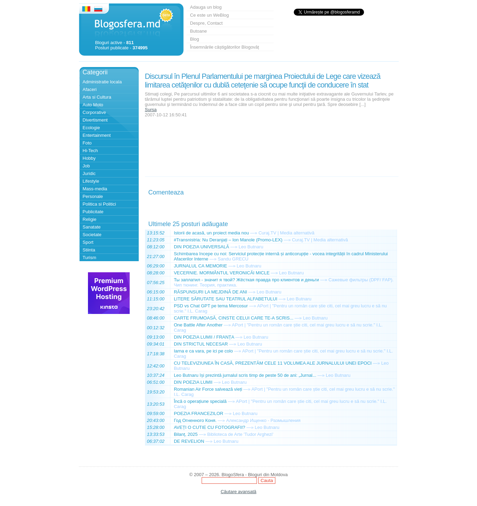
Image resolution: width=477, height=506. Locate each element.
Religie (90, 219)
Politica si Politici (99, 204)
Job (86, 165)
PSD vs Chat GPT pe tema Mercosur (211, 305)
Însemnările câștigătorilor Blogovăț (224, 47)
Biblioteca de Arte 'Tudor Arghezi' (240, 434)
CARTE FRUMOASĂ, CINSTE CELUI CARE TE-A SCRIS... (233, 318)
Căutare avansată (239, 491)
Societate (92, 234)
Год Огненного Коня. (195, 420)
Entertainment (97, 135)
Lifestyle (91, 181)
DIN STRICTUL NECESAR (201, 344)
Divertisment (95, 120)
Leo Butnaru (251, 246)
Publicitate (93, 211)
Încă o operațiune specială (200, 401)
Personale (93, 196)
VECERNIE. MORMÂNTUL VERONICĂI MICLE (221, 272)
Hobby (89, 158)
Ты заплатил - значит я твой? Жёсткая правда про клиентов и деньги (246, 279)
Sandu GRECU (233, 259)
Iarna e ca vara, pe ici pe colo (203, 351)
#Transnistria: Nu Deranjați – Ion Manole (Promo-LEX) (228, 239)
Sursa (151, 109)
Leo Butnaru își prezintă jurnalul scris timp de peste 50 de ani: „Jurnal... (245, 375)
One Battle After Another (198, 324)
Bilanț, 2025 (186, 434)
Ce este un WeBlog (209, 15)
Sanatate (92, 227)
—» (253, 232)
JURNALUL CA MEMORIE (200, 265)
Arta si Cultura (97, 97)
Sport (88, 242)
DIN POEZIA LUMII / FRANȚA (204, 337)
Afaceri (90, 89)
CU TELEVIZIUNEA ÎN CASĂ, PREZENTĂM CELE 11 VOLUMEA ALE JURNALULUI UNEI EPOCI (273, 363)
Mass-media (95, 188)
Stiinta (89, 249)
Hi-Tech (90, 150)
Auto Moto (93, 104)
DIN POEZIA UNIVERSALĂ (201, 246)
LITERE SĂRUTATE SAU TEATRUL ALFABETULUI (225, 298)
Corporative (94, 112)
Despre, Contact (206, 23)
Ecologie (91, 127)
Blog (194, 39)
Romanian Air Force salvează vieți (208, 389)
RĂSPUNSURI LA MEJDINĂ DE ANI (210, 292)
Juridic (89, 173)
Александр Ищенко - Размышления (263, 420)
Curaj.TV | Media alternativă (286, 232)
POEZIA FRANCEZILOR (198, 413)
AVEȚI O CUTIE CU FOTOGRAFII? (209, 427)
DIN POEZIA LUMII (193, 382)
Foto (87, 143)
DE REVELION (189, 441)
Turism (89, 257)
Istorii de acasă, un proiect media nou (211, 232)
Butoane (198, 31)
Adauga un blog (206, 7)
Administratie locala (102, 81)
